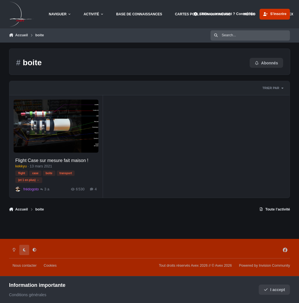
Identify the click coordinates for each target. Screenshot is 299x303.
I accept (274, 289)
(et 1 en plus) (28, 180)
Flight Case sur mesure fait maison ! (52, 160)
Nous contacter (24, 266)
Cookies (50, 266)
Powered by (264, 266)
